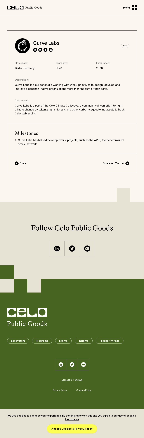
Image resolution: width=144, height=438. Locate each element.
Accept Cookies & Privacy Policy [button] (72, 428)
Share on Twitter (113, 163)
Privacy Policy (60, 390)
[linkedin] (51, 50)
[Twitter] (72, 248)
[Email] (87, 248)
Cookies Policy (83, 390)
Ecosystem (18, 340)
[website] (35, 50)
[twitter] (40, 50)
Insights (84, 340)
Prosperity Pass (110, 340)
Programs (42, 340)
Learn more (72, 419)
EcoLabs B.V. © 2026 (72, 379)
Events (63, 340)
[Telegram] (56, 248)
